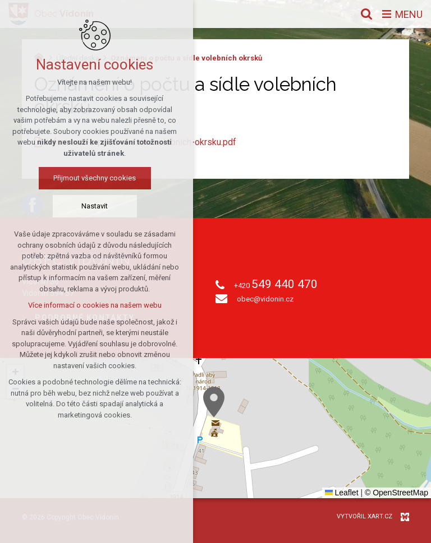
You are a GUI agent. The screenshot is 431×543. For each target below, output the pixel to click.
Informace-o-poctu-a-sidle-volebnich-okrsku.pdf (141, 142)
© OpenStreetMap (396, 492)
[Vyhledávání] (366, 14)
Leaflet (342, 492)
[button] (213, 402)
